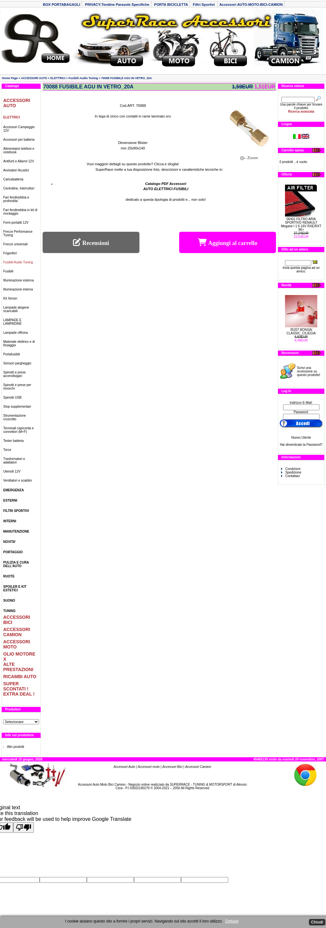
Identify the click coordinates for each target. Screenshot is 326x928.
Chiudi (317, 922)
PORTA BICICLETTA (171, 4)
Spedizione (291, 472)
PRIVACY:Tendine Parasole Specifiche (117, 4)
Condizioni (291, 469)
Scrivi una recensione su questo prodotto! (308, 371)
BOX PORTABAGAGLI (61, 4)
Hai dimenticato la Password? (301, 444)
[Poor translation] (23, 827)
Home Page (10, 78)
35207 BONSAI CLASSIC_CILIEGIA (301, 331)
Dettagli (232, 921)
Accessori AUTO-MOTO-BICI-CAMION (251, 4)
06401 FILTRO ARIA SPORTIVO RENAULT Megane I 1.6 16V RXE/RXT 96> (301, 224)
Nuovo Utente (301, 437)
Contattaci (290, 476)
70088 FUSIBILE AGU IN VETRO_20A (126, 78)
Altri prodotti (15, 747)
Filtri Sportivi (204, 4)
